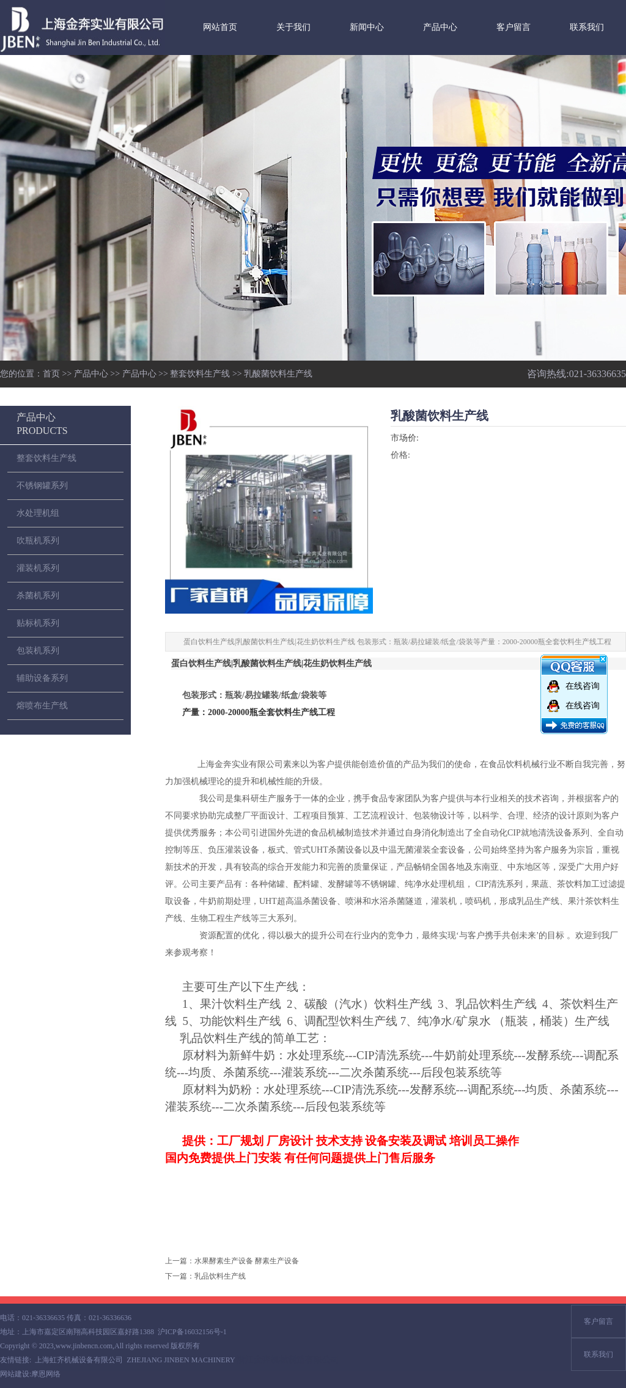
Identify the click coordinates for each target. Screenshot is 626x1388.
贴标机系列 (38, 623)
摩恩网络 (46, 1374)
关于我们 (293, 27)
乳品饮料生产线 (220, 1276)
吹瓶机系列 (38, 540)
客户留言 (513, 27)
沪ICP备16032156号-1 (192, 1331)
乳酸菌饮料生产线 (278, 373)
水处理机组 (38, 513)
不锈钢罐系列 (42, 485)
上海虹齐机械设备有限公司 (79, 1360)
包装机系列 (38, 650)
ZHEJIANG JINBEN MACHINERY (181, 1360)
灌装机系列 (38, 568)
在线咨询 (582, 686)
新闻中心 (367, 27)
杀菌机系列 (38, 595)
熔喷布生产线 (42, 705)
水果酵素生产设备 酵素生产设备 (246, 1261)
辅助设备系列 (42, 678)
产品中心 (440, 27)
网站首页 (220, 27)
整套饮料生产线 (200, 373)
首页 (51, 373)
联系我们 (587, 27)
